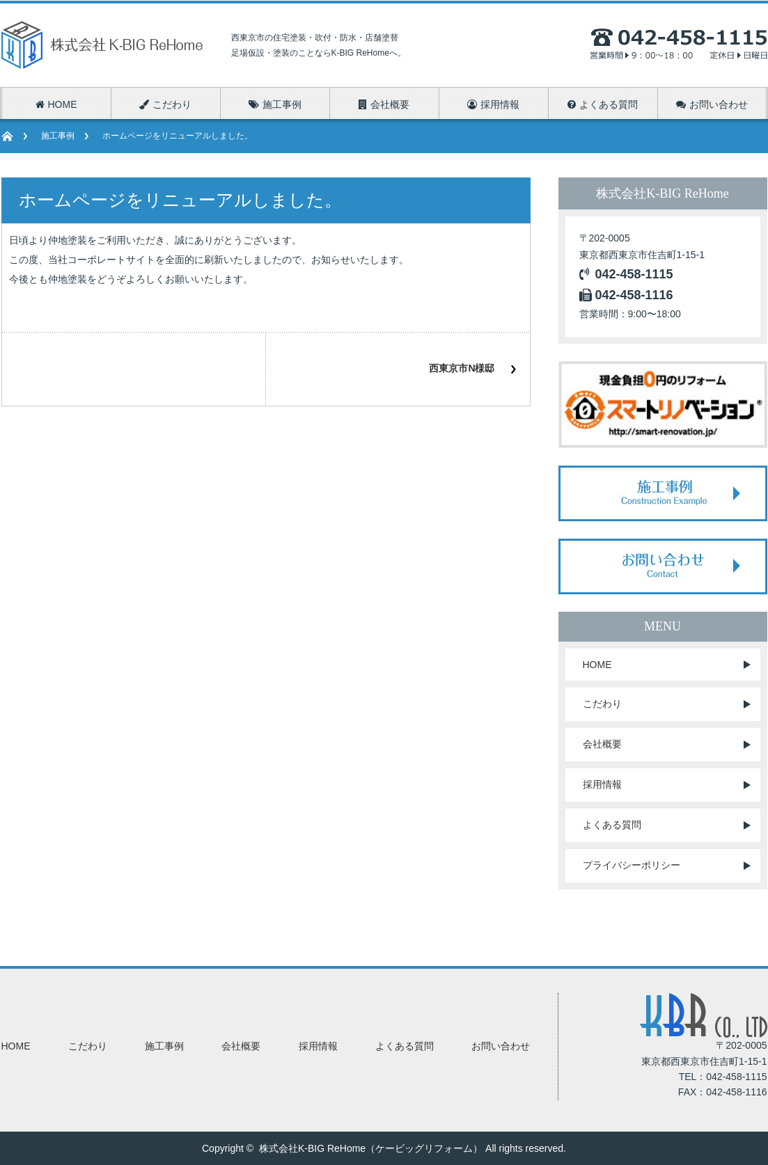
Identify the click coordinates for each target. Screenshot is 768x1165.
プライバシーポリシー (631, 865)
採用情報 (602, 784)
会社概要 (602, 744)
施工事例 (58, 136)
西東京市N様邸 (461, 368)
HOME (597, 664)
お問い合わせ (500, 1046)
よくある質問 (612, 824)
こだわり (602, 703)
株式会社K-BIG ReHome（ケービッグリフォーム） (371, 1148)
